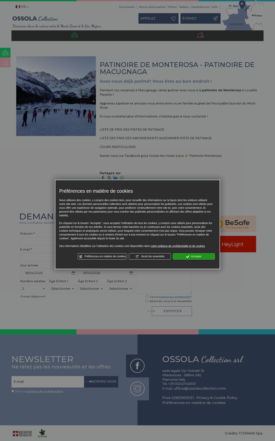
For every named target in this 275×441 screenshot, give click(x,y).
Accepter (193, 256)
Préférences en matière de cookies (102, 256)
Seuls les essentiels (150, 256)
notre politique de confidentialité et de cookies (178, 246)
